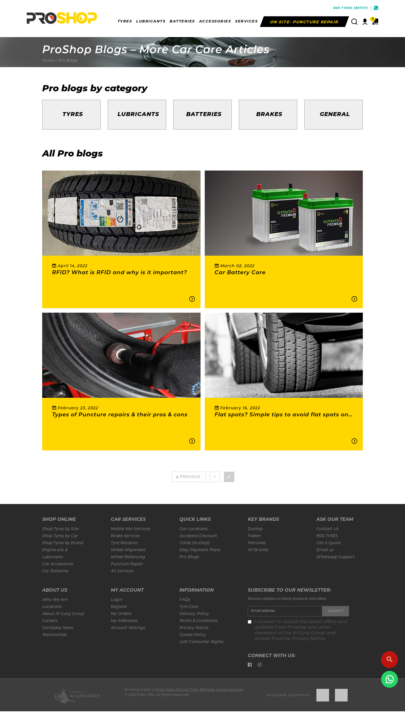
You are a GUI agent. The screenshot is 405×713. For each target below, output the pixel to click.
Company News (57, 628)
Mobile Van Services (130, 529)
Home (48, 60)
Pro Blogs (68, 60)
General (335, 114)
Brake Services (125, 536)
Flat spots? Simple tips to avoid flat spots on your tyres (281, 415)
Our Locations (193, 529)
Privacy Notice (193, 628)
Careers (49, 621)
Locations (52, 607)
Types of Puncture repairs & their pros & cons (120, 415)
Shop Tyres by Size (60, 529)
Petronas (257, 543)
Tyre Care (188, 607)
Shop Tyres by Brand (62, 543)
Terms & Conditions (198, 621)
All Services (122, 571)
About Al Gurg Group (63, 614)
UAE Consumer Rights (201, 642)
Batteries (204, 114)
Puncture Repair (127, 564)
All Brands (258, 550)
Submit (335, 611)
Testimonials (54, 635)
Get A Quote (328, 543)
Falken (254, 536)
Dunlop (255, 529)
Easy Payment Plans (199, 550)
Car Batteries (55, 571)
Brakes (269, 114)
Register (119, 607)
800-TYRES (327, 536)
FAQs (184, 600)
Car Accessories (57, 564)
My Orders (121, 614)
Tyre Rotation (124, 543)
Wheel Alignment (128, 550)
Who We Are (54, 600)
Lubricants (138, 114)
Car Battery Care (240, 273)
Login (116, 600)
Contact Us (327, 529)
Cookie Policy (192, 635)
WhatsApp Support (335, 557)
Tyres (72, 114)
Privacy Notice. (309, 639)
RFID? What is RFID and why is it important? (119, 273)
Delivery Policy (194, 614)
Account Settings (128, 628)
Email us (325, 550)
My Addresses (124, 621)
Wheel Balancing (128, 557)
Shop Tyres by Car (60, 536)
